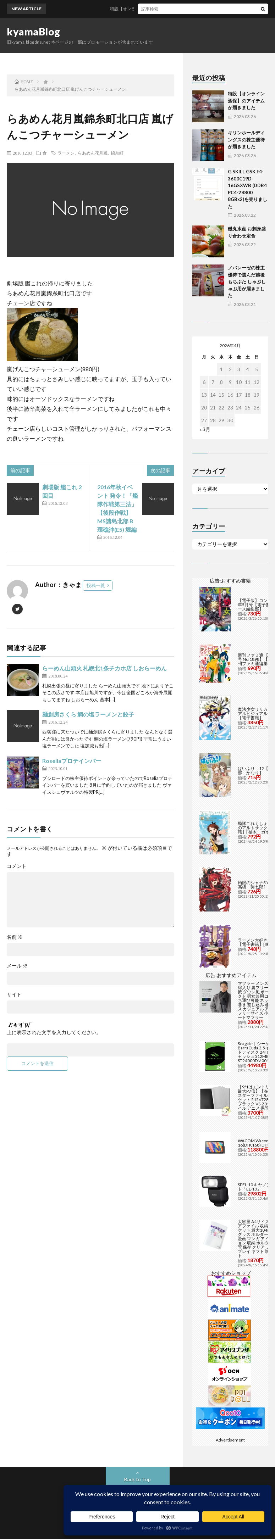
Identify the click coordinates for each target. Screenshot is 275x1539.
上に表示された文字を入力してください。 (54, 1032)
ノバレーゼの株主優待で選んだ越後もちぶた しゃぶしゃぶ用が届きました (247, 281)
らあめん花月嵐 (93, 153)
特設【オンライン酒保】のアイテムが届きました (164, 8)
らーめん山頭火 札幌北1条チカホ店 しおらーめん (104, 668)
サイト (14, 994)
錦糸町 (117, 153)
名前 (15, 937)
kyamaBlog (33, 32)
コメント (17, 866)
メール (17, 965)
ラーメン (66, 153)
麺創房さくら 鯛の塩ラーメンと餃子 (88, 714)
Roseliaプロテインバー (71, 760)
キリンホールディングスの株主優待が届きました (246, 139)
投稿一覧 (96, 585)
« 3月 (204, 429)
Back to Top (137, 1479)
